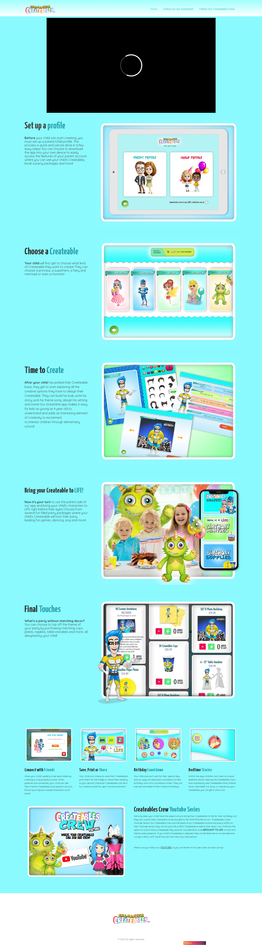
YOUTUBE (165, 847)
